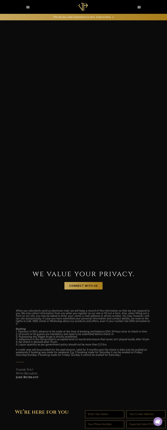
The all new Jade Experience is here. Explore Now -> (83, 17)
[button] (27, 7)
